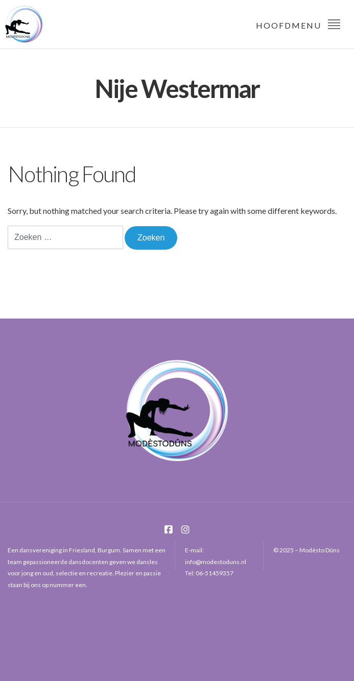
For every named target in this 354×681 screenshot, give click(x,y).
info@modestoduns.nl (215, 562)
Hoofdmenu (298, 23)
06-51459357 (214, 573)
